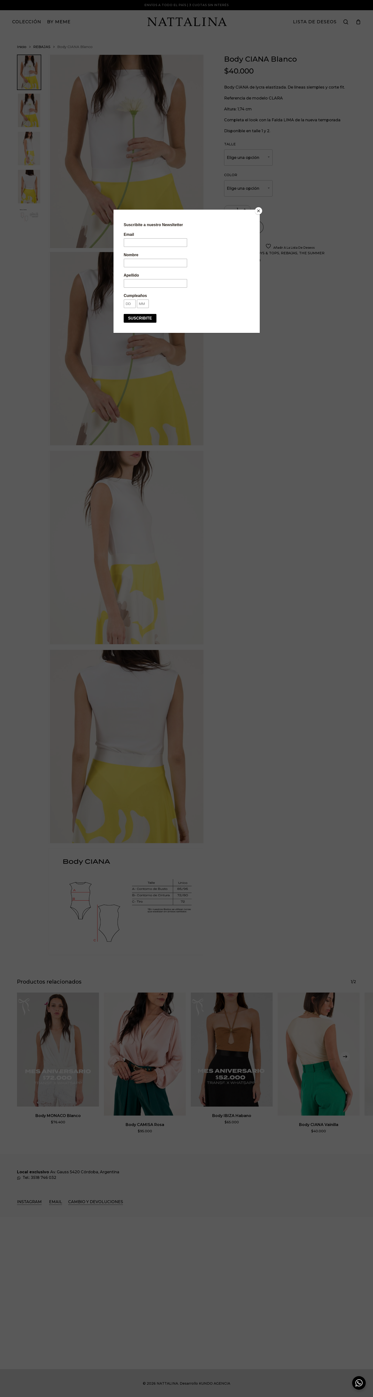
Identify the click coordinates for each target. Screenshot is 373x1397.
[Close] (258, 210)
